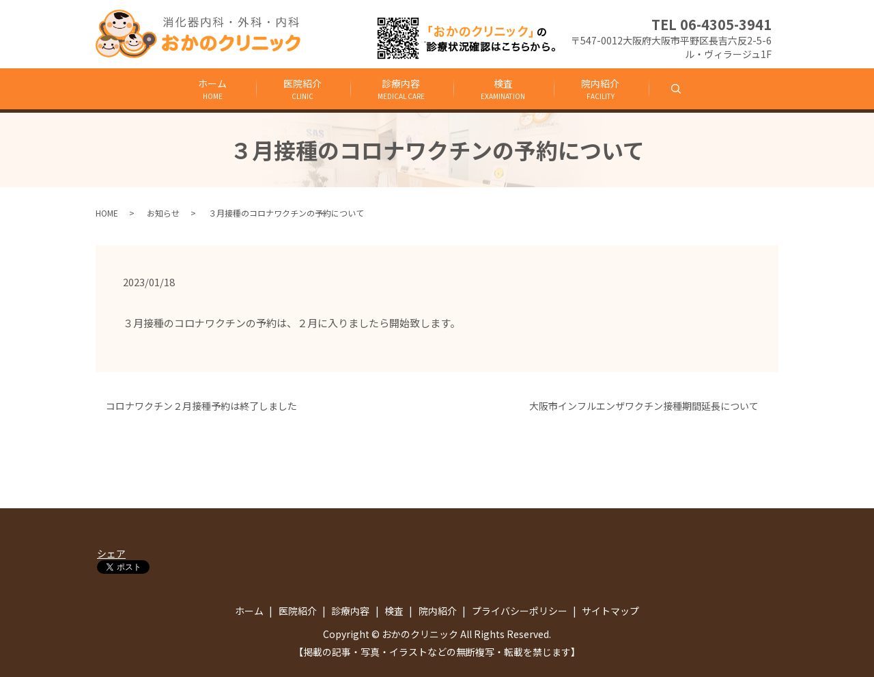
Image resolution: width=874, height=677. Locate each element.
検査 (503, 89)
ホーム (209, 89)
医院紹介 (300, 89)
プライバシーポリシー (519, 611)
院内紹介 (602, 89)
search (693, 88)
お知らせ (163, 213)
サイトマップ (610, 611)
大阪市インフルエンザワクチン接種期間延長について (648, 406)
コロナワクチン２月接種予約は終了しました (201, 406)
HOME (107, 213)
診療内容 (400, 89)
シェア (111, 553)
